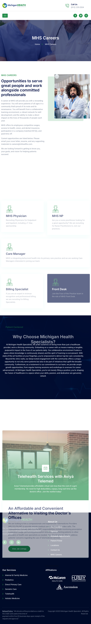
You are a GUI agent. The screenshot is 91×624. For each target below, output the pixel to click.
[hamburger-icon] (5, 16)
